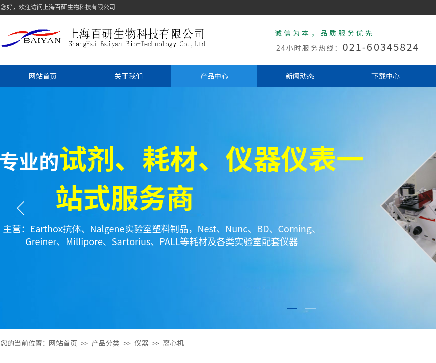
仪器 (141, 343)
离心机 (173, 343)
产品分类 (106, 343)
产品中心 (214, 76)
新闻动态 (300, 76)
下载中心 (385, 76)
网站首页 (43, 76)
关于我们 (128, 76)
